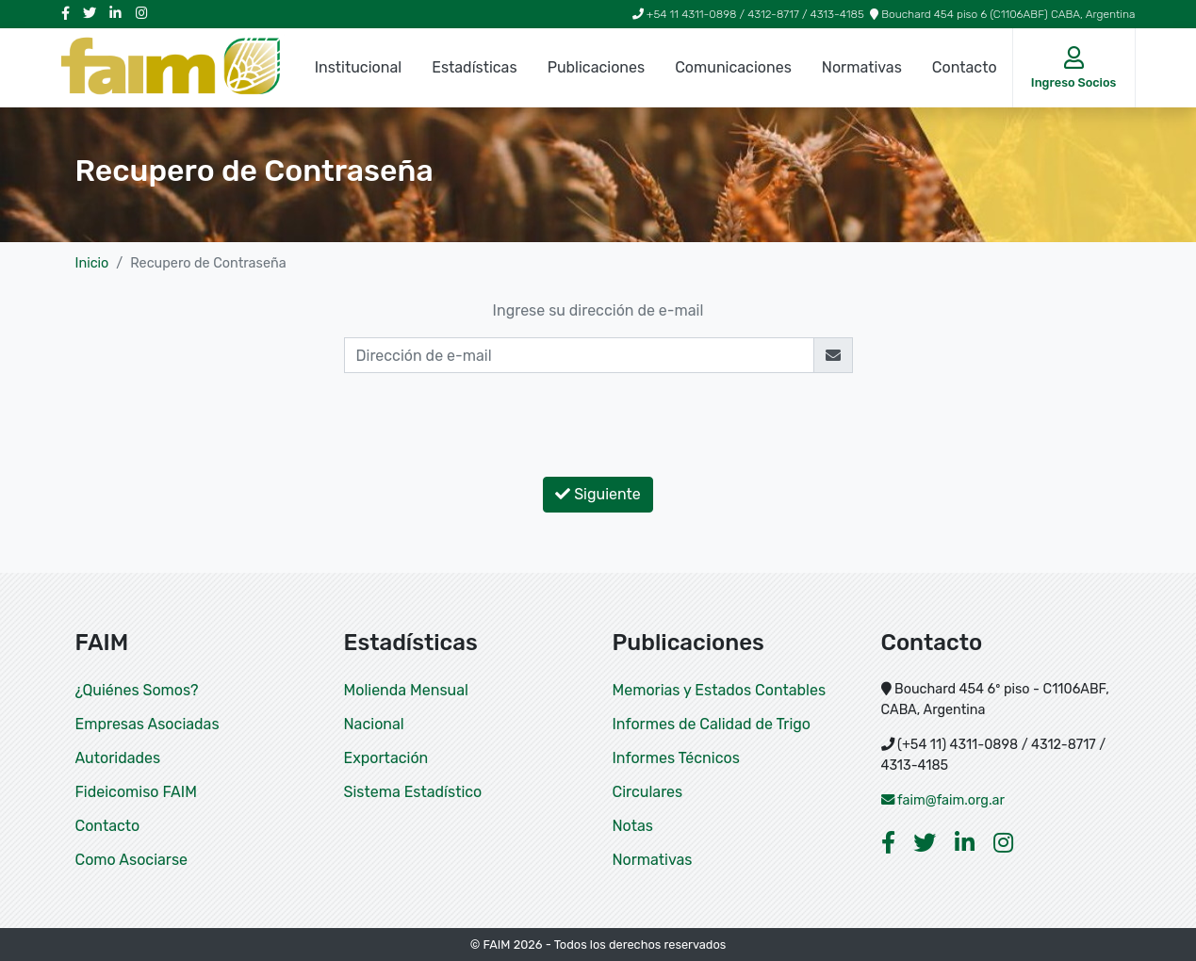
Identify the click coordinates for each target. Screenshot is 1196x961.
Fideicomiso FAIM (136, 792)
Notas (633, 826)
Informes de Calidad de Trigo (712, 724)
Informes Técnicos (676, 758)
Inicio (92, 263)
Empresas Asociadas (147, 724)
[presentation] (598, 425)
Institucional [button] (358, 67)
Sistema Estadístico (413, 792)
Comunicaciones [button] (733, 67)
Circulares (648, 792)
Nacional (374, 724)
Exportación (386, 758)
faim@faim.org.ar (943, 800)
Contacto (964, 67)
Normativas (862, 67)
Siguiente (598, 494)
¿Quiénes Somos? (137, 690)
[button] (1074, 67)
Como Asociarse (131, 860)
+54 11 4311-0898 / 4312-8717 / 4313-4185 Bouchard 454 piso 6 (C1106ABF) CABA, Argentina (884, 14)
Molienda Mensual (406, 690)
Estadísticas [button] (474, 67)
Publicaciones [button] (597, 67)
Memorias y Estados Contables (720, 690)
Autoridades (118, 758)
